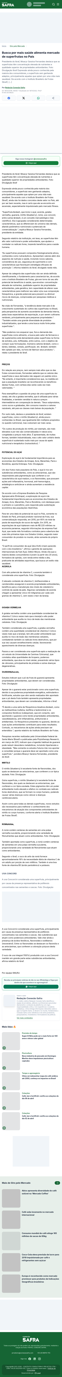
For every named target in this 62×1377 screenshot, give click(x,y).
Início (4, 46)
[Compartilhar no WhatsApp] (38, 98)
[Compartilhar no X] (24, 98)
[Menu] (58, 4)
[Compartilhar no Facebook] (9, 98)
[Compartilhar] (53, 98)
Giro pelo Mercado (17, 46)
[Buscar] (53, 4)
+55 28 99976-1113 (43, 1353)
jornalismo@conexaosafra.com (22, 1353)
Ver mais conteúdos (25, 1018)
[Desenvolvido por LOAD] (38, 1373)
